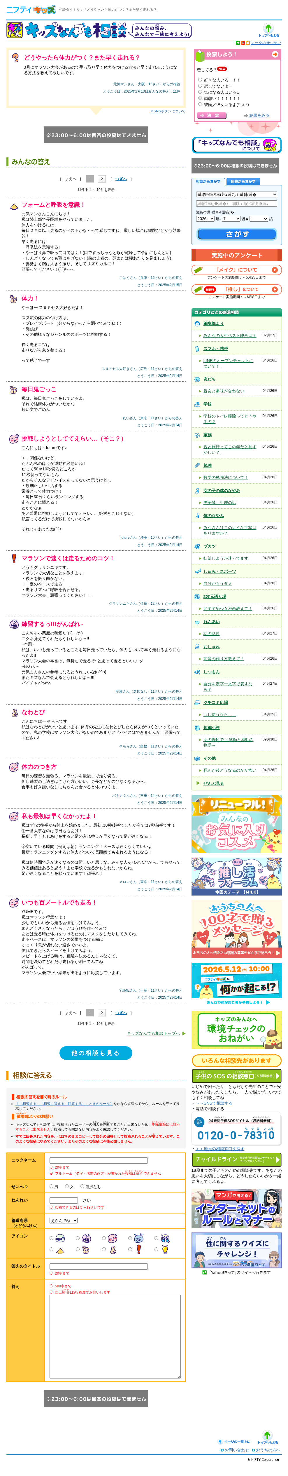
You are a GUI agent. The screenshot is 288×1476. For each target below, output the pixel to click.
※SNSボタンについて (167, 111)
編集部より (213, 323)
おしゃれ (211, 646)
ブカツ (209, 546)
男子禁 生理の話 (219, 502)
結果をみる (259, 115)
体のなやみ (213, 515)
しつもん (211, 672)
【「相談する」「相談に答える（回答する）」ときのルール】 (64, 1104)
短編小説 (211, 727)
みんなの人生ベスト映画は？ (230, 335)
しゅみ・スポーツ (219, 571)
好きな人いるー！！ (222, 80)
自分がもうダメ (217, 583)
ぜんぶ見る (213, 783)
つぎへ (121, 179)
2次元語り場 (214, 596)
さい (85, 1200)
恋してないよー (218, 86)
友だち (209, 379)
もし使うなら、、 (219, 714)
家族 (207, 434)
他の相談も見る (95, 1053)
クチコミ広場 (215, 702)
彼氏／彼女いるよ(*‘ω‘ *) (226, 104)
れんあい (211, 621)
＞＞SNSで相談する (214, 1103)
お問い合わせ (237, 1461)
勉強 (207, 465)
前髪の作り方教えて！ (223, 658)
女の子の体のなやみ (221, 490)
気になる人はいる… (222, 92)
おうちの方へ (268, 1461)
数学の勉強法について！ (225, 477)
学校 (207, 404)
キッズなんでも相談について (237, 145)
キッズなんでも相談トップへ (153, 1033)
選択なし (93, 1186)
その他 (209, 758)
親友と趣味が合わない (223, 391)
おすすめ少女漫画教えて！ (227, 608)
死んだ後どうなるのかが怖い (230, 770)
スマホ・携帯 (215, 348)
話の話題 (211, 633)
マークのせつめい (266, 43)
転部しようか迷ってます (225, 558)
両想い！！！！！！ (222, 98)
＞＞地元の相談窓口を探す (220, 1148)
